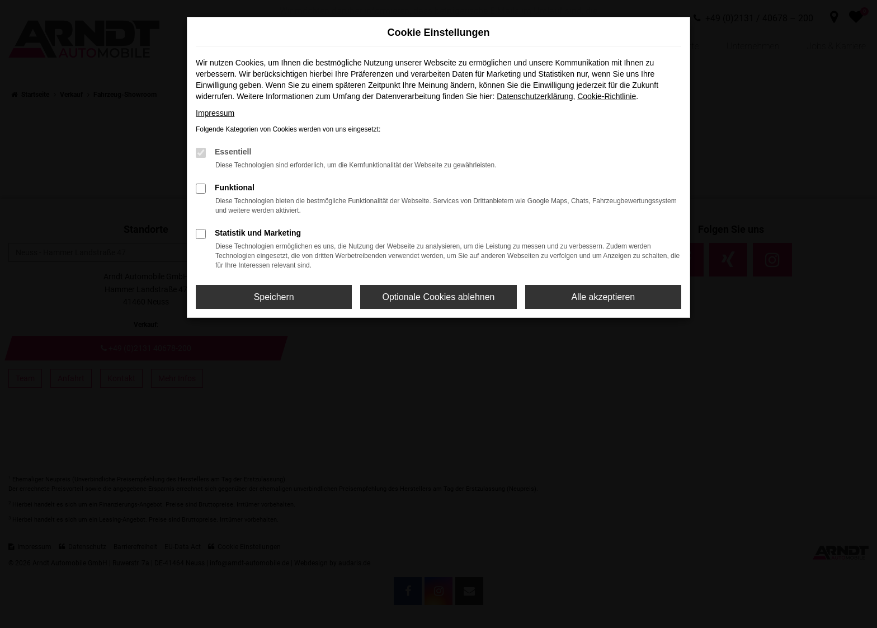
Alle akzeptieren (603, 297)
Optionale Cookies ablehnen (438, 297)
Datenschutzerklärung (535, 96)
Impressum (215, 113)
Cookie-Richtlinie (606, 96)
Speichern (274, 297)
